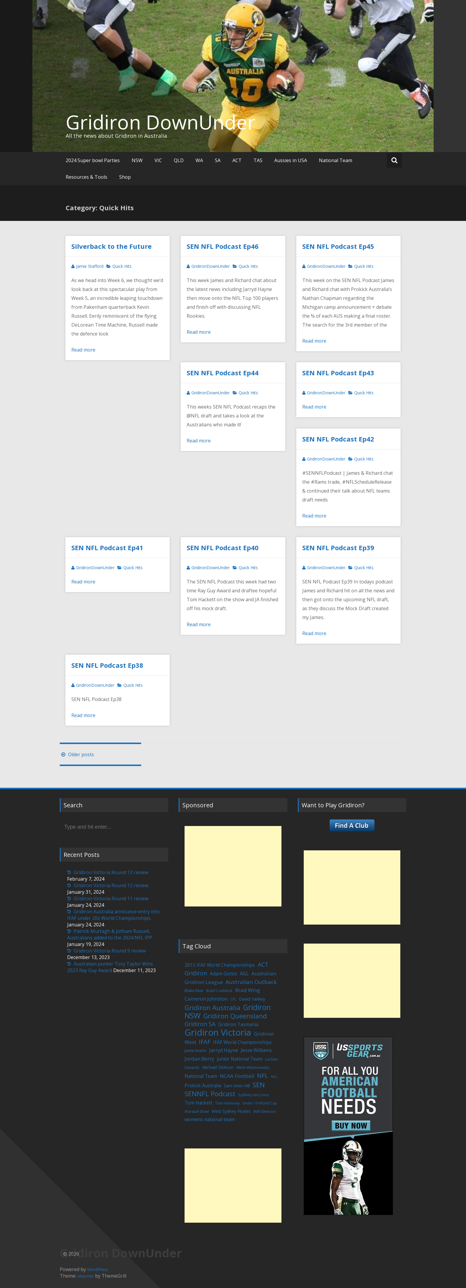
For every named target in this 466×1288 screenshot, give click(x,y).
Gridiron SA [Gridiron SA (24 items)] (200, 1024)
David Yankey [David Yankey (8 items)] (252, 999)
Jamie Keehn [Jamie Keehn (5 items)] (196, 1050)
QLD (179, 160)
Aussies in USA (290, 160)
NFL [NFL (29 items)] (262, 1075)
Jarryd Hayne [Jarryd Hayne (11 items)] (223, 1050)
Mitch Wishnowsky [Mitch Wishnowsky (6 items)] (253, 1067)
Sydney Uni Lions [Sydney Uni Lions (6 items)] (253, 1094)
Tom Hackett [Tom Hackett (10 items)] (198, 1102)
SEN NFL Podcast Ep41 (107, 547)
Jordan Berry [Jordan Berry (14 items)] (199, 1058)
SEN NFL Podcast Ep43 (338, 372)
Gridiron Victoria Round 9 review (110, 950)
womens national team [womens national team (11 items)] (210, 1119)
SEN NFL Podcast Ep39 (338, 547)
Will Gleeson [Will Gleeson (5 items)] (265, 1111)
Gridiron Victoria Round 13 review (111, 872)
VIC (158, 160)
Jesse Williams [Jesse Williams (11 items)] (256, 1050)
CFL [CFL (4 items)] (233, 999)
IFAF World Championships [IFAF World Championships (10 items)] (242, 1042)
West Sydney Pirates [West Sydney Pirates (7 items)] (231, 1111)
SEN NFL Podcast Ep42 (338, 438)
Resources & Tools (86, 177)
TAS (258, 160)
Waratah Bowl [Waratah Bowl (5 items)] (197, 1111)
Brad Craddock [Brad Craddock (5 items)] (219, 990)
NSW (137, 160)
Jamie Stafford (89, 266)
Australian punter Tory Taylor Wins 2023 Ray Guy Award (110, 967)
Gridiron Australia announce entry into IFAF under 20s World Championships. (113, 914)
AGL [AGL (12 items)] (244, 973)
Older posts (77, 754)
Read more (83, 349)
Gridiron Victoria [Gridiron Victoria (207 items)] (218, 1032)
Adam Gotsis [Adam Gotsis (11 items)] (223, 973)
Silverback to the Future (111, 246)
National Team (335, 160)
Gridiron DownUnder (160, 122)
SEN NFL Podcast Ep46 (223, 246)
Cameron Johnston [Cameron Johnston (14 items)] (206, 998)
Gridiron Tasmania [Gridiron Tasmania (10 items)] (238, 1024)
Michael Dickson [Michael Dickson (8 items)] (218, 1067)
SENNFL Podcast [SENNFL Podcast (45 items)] (210, 1093)
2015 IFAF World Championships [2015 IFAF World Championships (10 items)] (220, 965)
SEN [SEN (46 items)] (259, 1084)
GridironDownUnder (210, 266)
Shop (125, 177)
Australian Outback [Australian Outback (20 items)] (251, 981)
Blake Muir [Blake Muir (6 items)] (194, 990)
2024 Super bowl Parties (93, 160)
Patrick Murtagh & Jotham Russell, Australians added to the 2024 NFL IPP (109, 934)
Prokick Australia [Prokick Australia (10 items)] (203, 1085)
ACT (237, 160)
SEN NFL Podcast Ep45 (338, 246)
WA (199, 160)
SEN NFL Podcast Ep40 (223, 547)
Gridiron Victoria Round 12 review (111, 885)
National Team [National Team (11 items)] (201, 1076)
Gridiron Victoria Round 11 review (111, 898)
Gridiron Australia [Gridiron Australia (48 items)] (212, 1007)
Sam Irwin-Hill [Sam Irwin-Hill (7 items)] (237, 1085)
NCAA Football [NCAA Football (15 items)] (237, 1075)
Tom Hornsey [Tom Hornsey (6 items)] (227, 1103)
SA (218, 160)
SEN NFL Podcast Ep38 (107, 665)
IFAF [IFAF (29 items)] (204, 1041)
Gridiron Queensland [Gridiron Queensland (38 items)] (235, 1016)
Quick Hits (122, 266)
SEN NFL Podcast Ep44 (223, 372)
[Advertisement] (233, 866)
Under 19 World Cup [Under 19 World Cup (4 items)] (260, 1103)
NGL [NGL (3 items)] (274, 1077)
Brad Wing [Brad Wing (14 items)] (247, 990)
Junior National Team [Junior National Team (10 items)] (239, 1059)
